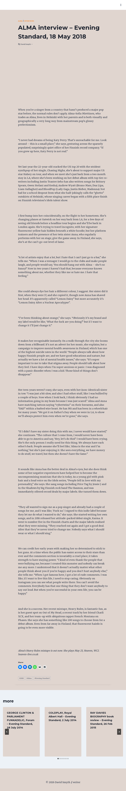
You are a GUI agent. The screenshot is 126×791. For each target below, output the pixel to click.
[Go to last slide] (7, 733)
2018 (22, 678)
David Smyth (27, 44)
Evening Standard (47, 678)
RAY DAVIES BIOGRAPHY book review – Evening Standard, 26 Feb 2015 (102, 721)
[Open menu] (120, 5)
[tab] (58, 759)
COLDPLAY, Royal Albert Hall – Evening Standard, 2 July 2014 (62, 717)
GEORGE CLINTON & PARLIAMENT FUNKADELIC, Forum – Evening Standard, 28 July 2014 (20, 721)
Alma (21, 21)
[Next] (119, 733)
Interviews (31, 21)
